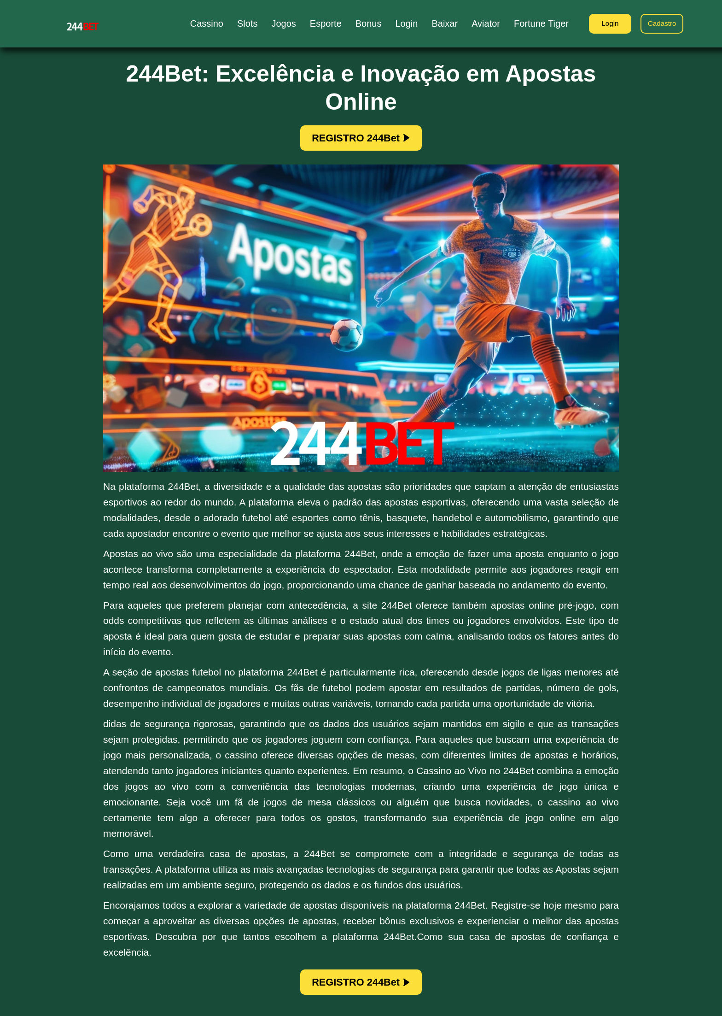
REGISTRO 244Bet (361, 139)
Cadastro (660, 24)
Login (605, 24)
